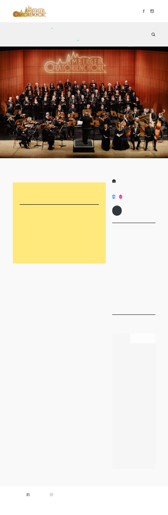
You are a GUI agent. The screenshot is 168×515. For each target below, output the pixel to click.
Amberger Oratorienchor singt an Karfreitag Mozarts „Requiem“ (129, 448)
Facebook (36, 495)
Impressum (117, 210)
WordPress (106, 506)
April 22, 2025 (123, 267)
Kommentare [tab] (143, 337)
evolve (60, 506)
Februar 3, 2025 (150, 267)
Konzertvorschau (39, 231)
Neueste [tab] (121, 337)
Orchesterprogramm (42, 250)
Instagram (60, 495)
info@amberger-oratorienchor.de (130, 182)
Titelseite (127, 296)
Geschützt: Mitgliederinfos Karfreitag (127, 394)
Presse (119, 296)
